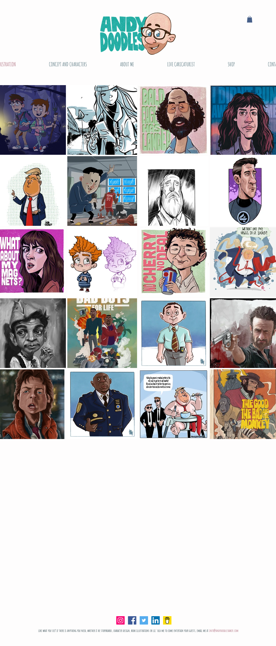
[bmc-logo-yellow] (167, 620)
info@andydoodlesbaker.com (223, 630)
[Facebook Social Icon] (132, 620)
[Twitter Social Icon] (144, 620)
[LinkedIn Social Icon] (155, 620)
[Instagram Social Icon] (120, 620)
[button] (249, 19)
